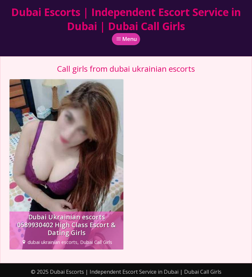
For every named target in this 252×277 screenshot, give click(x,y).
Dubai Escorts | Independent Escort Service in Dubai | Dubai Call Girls (126, 19)
